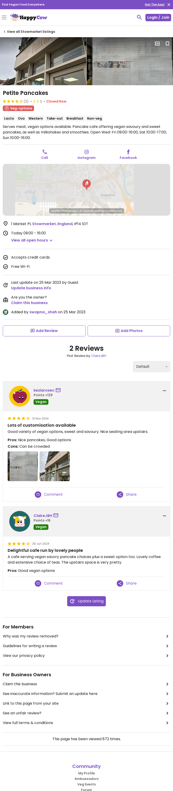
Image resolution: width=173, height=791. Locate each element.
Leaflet (55, 211)
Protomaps (70, 211)
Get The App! (155, 4)
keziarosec (44, 390)
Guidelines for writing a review (86, 646)
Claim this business (29, 302)
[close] (169, 4)
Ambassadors (87, 778)
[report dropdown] (164, 390)
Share (127, 494)
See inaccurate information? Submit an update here (86, 694)
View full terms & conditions (86, 723)
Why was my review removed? (86, 636)
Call (44, 157)
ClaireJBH (98, 355)
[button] (86, 184)
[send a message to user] (59, 390)
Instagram (87, 157)
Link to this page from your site (86, 703)
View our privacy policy (86, 655)
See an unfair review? (86, 713)
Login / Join (158, 17)
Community (86, 766)
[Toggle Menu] (4, 17)
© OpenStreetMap (92, 211)
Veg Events (86, 784)
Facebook (128, 157)
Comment (49, 494)
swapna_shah (43, 312)
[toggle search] (139, 17)
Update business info (31, 288)
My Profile (86, 773)
